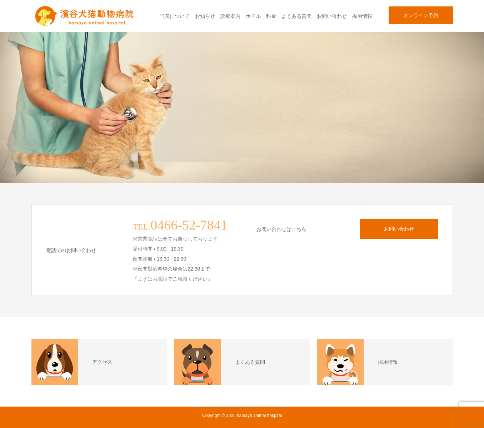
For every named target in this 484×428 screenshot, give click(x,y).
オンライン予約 (420, 15)
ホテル (253, 16)
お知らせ (205, 16)
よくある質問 (296, 16)
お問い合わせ (332, 16)
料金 (271, 16)
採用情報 (362, 16)
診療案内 (230, 16)
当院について (175, 16)
